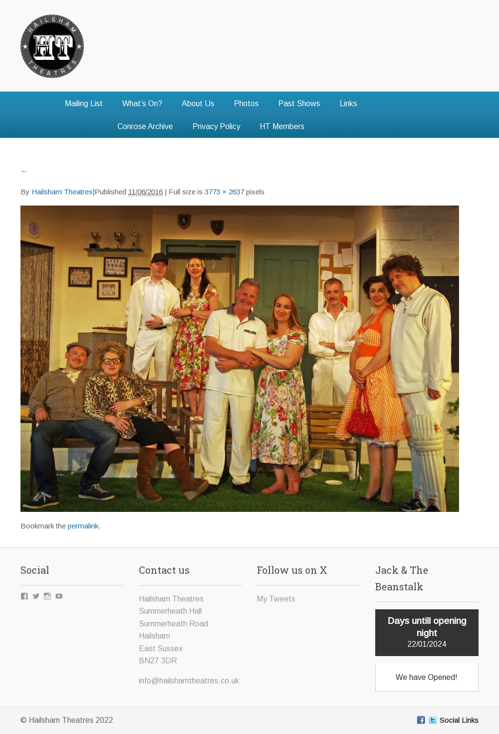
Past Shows (299, 103)
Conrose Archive (145, 126)
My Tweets (276, 599)
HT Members (282, 126)
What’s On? (142, 103)
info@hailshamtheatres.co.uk (189, 681)
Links (348, 103)
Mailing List (84, 103)
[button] (239, 359)
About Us (198, 103)
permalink (83, 526)
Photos (246, 103)
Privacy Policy (216, 126)
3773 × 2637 (224, 192)
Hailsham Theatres (62, 192)
